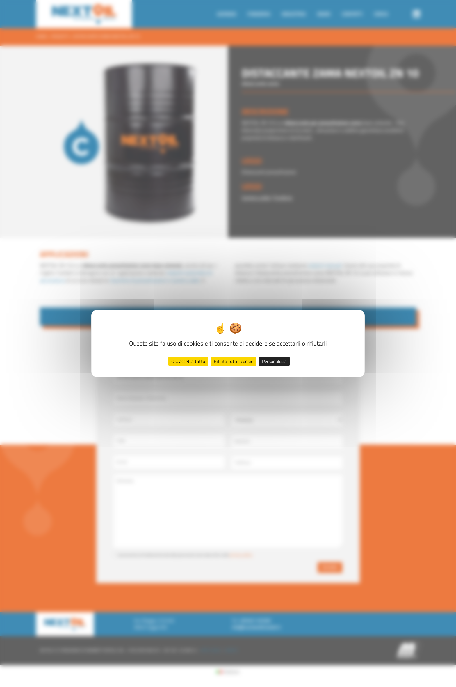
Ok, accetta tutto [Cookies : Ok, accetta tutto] (188, 361)
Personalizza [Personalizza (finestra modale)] (274, 361)
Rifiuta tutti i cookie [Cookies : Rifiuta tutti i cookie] (233, 361)
